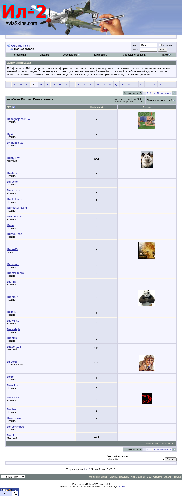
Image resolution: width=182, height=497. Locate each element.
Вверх (177, 476)
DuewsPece (14, 233)
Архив (168, 476)
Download (13, 385)
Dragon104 (14, 346)
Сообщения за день (134, 54)
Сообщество (71, 54)
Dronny (11, 281)
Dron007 (12, 296)
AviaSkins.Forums (20, 46)
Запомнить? (167, 45)
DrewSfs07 (14, 320)
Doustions (13, 397)
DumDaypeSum (17, 207)
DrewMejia (13, 329)
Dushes (12, 173)
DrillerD (11, 311)
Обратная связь (98, 476)
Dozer (11, 376)
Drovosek (13, 264)
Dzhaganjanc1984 (18, 119)
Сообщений (96, 107)
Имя (134, 45)
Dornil (10, 435)
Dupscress (13, 190)
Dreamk (12, 338)
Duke (10, 225)
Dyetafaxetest (15, 142)
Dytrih (10, 134)
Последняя (164, 93)
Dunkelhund (14, 199)
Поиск (166, 54)
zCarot (121, 486)
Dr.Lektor (12, 361)
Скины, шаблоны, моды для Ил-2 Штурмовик (136, 476)
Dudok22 (12, 249)
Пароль (136, 49)
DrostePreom (15, 272)
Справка (44, 54)
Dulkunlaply (14, 216)
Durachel (12, 181)
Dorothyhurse (15, 426)
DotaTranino (14, 418)
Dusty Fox (13, 158)
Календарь (100, 54)
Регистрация (20, 54)
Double (11, 409)
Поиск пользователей (159, 100)
